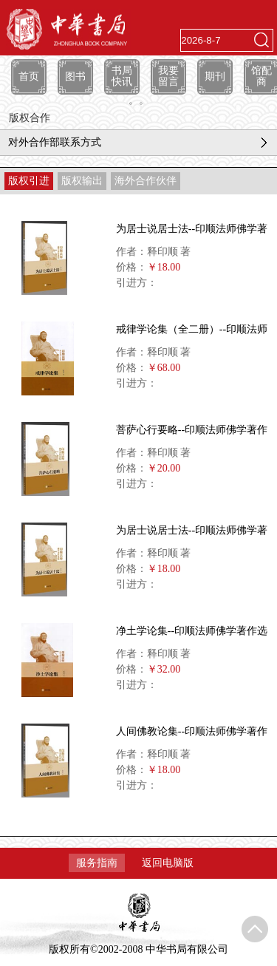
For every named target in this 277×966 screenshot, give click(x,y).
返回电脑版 (168, 862)
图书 (75, 76)
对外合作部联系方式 (54, 142)
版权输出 (82, 180)
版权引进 (28, 180)
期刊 (215, 76)
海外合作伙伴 (145, 180)
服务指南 (96, 862)
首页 (28, 76)
